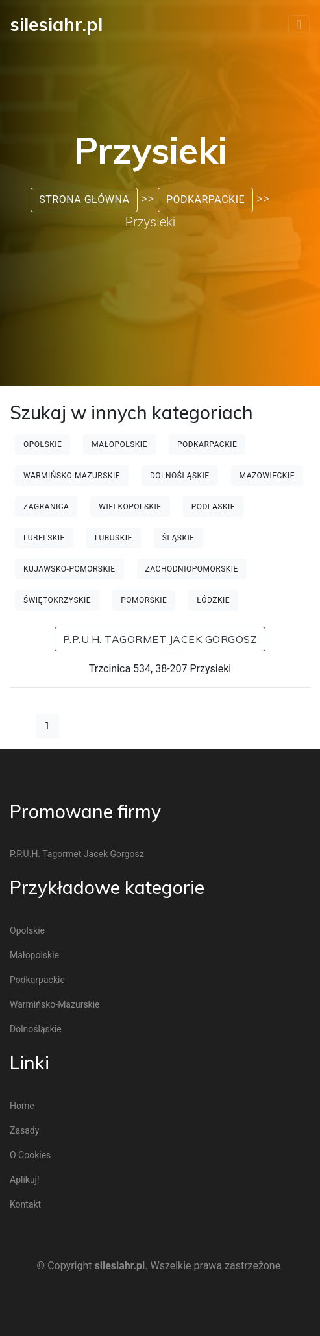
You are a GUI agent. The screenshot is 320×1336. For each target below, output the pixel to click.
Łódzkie (213, 600)
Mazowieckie (267, 475)
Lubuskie (113, 537)
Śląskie (178, 537)
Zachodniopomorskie (191, 569)
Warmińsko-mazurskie (71, 475)
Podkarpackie (205, 199)
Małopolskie (119, 444)
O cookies (30, 1155)
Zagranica (46, 506)
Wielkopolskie (130, 506)
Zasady (24, 1130)
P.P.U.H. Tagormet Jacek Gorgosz (160, 639)
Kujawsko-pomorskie (69, 569)
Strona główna (84, 199)
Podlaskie (213, 506)
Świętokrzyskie (57, 600)
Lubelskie (44, 537)
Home (22, 1105)
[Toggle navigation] (299, 24)
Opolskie (42, 444)
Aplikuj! (25, 1179)
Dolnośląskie (180, 475)
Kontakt (25, 1204)
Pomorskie (144, 600)
